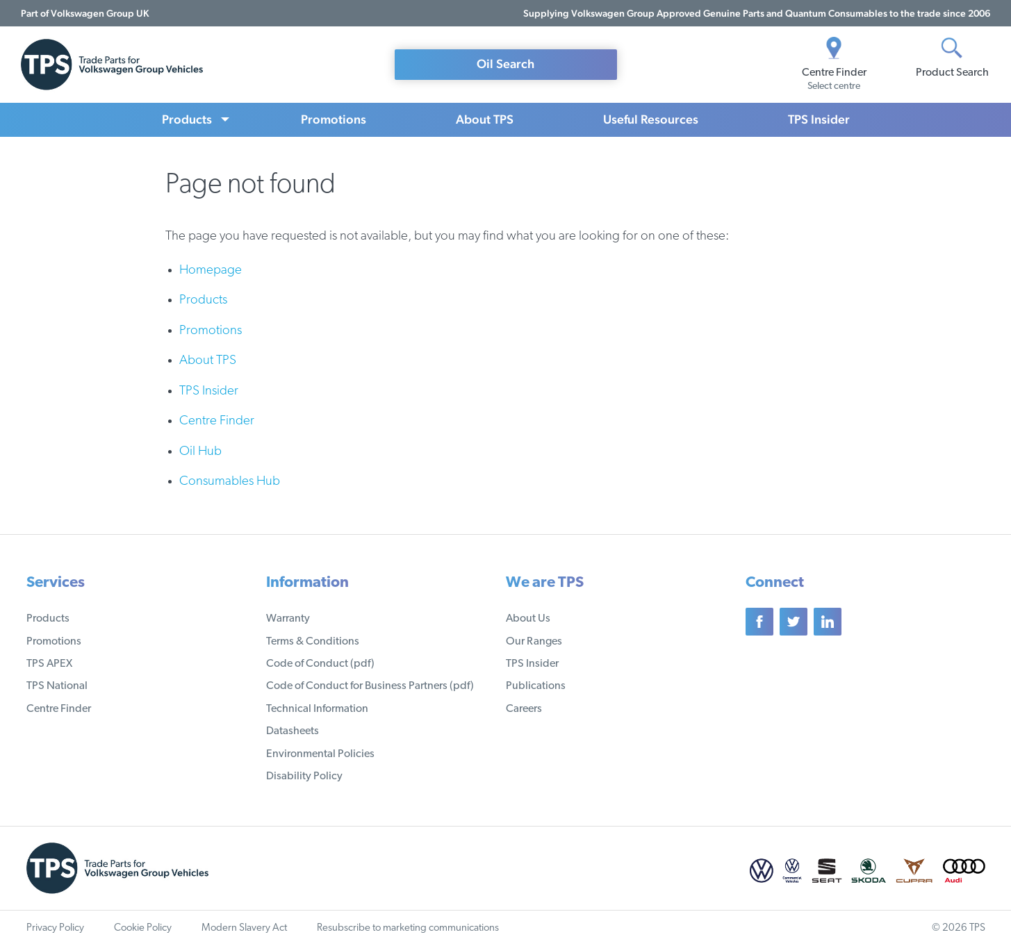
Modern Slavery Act (244, 928)
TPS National (57, 686)
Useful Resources (650, 119)
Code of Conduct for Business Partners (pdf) (370, 686)
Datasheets (292, 731)
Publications (536, 686)
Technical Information (317, 709)
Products (187, 119)
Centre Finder (216, 421)
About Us (528, 618)
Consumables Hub (229, 481)
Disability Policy (304, 776)
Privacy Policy (55, 928)
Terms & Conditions (312, 641)
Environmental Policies (320, 754)
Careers (524, 709)
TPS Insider (819, 119)
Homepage (210, 270)
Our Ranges (534, 641)
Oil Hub (200, 451)
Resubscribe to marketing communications (408, 928)
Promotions (333, 119)
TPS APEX (49, 664)
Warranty (288, 618)
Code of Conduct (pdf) (320, 664)
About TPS (484, 119)
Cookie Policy (143, 928)
